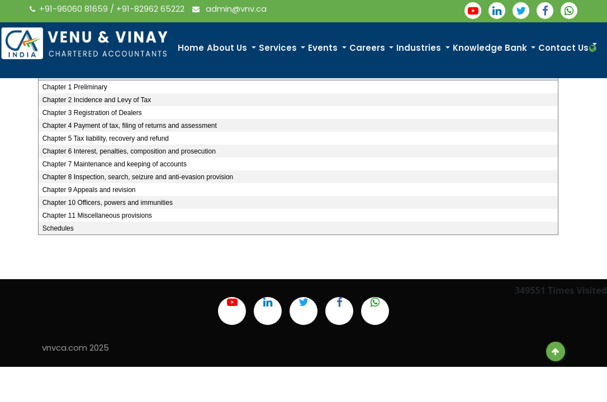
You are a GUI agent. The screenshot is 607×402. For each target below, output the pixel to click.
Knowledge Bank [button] (491, 48)
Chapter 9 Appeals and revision (89, 190)
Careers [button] (368, 48)
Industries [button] (419, 48)
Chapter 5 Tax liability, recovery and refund (105, 138)
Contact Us (563, 48)
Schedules (58, 228)
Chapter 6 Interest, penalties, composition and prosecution (129, 151)
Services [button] (279, 48)
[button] (593, 48)
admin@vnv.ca (229, 9)
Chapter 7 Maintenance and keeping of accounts (114, 164)
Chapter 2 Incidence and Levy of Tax (96, 100)
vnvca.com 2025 (75, 347)
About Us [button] (228, 48)
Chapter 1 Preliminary (74, 87)
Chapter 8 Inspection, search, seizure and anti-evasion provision (138, 177)
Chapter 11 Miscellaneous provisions (97, 215)
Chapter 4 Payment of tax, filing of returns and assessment (129, 126)
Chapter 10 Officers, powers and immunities (107, 203)
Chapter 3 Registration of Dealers (92, 113)
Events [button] (324, 48)
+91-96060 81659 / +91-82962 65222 (108, 9)
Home (191, 48)
